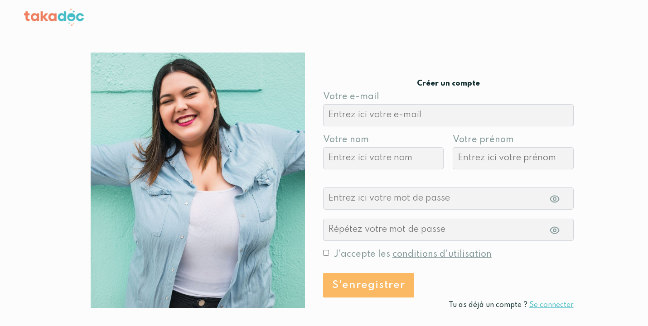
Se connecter (551, 305)
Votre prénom (483, 139)
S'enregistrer (368, 285)
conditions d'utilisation (442, 254)
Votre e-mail (351, 96)
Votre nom (346, 139)
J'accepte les (413, 254)
